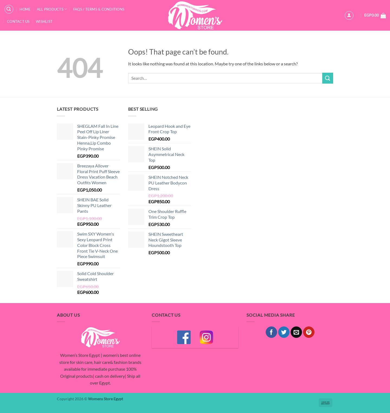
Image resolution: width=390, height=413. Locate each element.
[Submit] (327, 78)
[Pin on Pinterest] (308, 332)
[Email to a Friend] (296, 332)
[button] (9, 9)
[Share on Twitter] (284, 332)
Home (25, 9)
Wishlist (44, 21)
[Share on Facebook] (271, 332)
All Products (52, 9)
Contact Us (18, 21)
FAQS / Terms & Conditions (98, 9)
